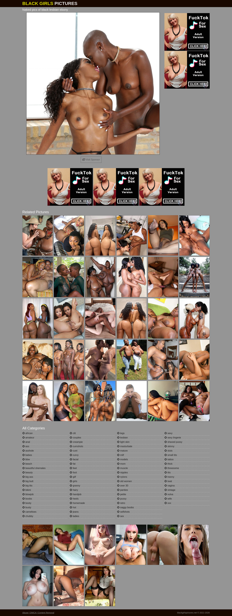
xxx (167, 503)
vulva (168, 494)
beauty (27, 472)
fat (72, 463)
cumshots (76, 446)
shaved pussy (173, 442)
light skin (123, 442)
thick (168, 463)
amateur (28, 437)
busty (26, 507)
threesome (171, 468)
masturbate (124, 446)
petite (121, 494)
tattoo (168, 459)
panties (122, 490)
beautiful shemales (34, 468)
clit (73, 433)
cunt (73, 450)
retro (121, 503)
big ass (27, 477)
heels (74, 498)
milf (120, 455)
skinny (169, 446)
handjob (75, 494)
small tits (170, 455)
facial (74, 459)
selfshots (123, 511)
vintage (169, 490)
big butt (27, 481)
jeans (74, 511)
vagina (169, 485)
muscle (122, 468)
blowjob (28, 494)
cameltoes (29, 511)
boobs (27, 498)
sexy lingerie (172, 437)
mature (122, 450)
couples (75, 437)
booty (26, 503)
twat (168, 481)
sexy (168, 433)
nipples (122, 472)
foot (73, 472)
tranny (169, 477)
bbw (26, 459)
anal (26, 442)
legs (121, 433)
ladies (74, 516)
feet (73, 468)
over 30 (122, 485)
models (122, 459)
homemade (77, 503)
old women (124, 481)
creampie (76, 442)
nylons (122, 477)
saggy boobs (125, 507)
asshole (28, 450)
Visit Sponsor (91, 159)
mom (121, 463)
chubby (27, 516)
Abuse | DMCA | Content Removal (38, 612)
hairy (74, 490)
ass (25, 446)
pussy (121, 498)
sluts (168, 450)
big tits (27, 485)
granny (75, 485)
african (27, 433)
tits (167, 472)
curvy (74, 455)
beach (27, 463)
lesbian (122, 437)
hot (73, 507)
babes (27, 455)
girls (73, 481)
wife (168, 498)
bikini (26, 490)
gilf (73, 477)
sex (120, 516)
